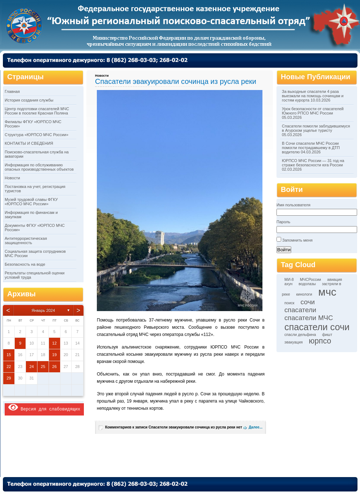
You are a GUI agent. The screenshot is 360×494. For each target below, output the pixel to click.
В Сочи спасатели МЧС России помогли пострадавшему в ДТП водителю (311, 147)
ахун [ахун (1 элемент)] (288, 284)
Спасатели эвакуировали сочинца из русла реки (175, 81)
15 (8, 354)
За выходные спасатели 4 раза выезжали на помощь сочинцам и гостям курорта (312, 95)
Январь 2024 (43, 310)
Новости (12, 178)
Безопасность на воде (25, 264)
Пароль (283, 222)
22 (8, 366)
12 (54, 343)
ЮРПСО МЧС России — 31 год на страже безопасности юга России (313, 162)
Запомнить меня (297, 240)
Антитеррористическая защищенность (26, 240)
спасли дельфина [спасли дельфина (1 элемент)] (300, 334)
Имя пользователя (293, 205)
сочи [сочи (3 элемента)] (308, 302)
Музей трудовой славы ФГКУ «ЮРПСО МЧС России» (31, 201)
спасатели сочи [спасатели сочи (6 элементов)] (317, 327)
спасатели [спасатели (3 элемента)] (300, 310)
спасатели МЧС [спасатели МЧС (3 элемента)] (308, 318)
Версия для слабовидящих (44, 407)
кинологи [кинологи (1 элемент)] (304, 294)
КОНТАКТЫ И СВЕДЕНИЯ (29, 143)
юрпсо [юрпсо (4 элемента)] (320, 341)
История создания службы (29, 100)
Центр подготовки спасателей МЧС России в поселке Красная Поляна (37, 111)
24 (32, 366)
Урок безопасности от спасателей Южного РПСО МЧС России (312, 111)
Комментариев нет (173, 427)
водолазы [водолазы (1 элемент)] (307, 284)
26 (54, 366)
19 (54, 354)
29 (8, 378)
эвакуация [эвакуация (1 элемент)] (293, 342)
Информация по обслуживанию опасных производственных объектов (39, 167)
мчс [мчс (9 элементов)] (327, 292)
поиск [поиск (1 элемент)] (289, 303)
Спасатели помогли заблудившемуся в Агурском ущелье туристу (316, 128)
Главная (12, 91)
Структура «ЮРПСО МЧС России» (36, 135)
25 (43, 366)
